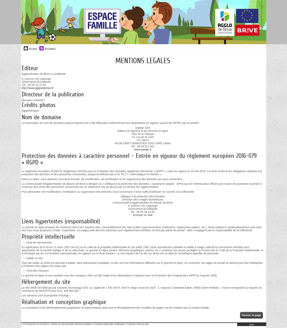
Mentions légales (83, 324)
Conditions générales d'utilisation (109, 324)
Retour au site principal (62, 324)
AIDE (251, 325)
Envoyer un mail (142, 215)
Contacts (131, 324)
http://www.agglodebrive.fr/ (38, 88)
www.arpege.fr (142, 149)
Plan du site (142, 324)
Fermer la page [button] (251, 315)
